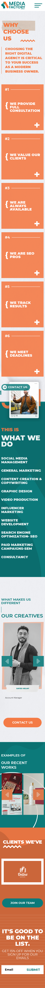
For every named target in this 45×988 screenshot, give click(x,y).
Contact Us (22, 722)
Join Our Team (23, 903)
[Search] (12, 969)
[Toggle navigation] (38, 5)
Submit (33, 970)
